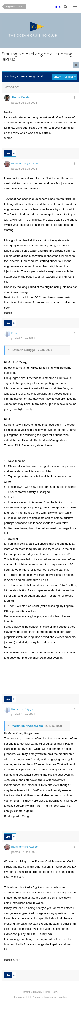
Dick (14, 333)
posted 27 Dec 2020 (24, 852)
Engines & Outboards (16, 6)
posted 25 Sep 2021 (24, 102)
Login (57, 6)
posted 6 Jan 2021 (23, 338)
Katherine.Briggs (22, 709)
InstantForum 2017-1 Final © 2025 (40, 992)
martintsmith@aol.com (25, 163)
